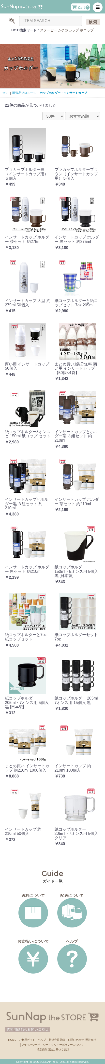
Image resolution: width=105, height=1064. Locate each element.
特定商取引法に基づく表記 (53, 1049)
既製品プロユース (24, 93)
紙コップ (87, 30)
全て (5, 93)
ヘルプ (42, 1039)
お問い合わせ (76, 1039)
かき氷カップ (68, 30)
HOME (12, 1039)
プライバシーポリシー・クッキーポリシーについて (52, 1044)
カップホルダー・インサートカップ (63, 93)
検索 (93, 22)
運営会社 (90, 1039)
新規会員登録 (57, 1039)
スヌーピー (48, 30)
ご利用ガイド (27, 1039)
